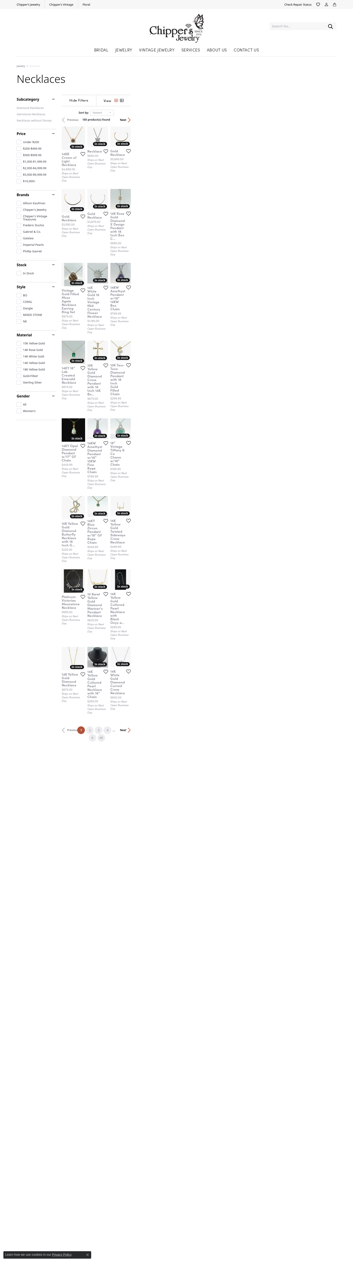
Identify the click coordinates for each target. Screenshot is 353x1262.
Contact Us (246, 50)
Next (329, 120)
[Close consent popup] (87, 1254)
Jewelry (123, 50)
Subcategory (28, 99)
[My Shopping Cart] (334, 4)
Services (190, 50)
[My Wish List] (318, 4)
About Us (217, 50)
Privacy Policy (61, 1254)
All (223, 1049)
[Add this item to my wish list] (149, 220)
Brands (23, 195)
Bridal (101, 50)
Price (21, 133)
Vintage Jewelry (157, 50)
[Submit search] (330, 26)
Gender (23, 396)
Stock (22, 265)
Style (21, 287)
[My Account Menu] (326, 4)
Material (24, 335)
